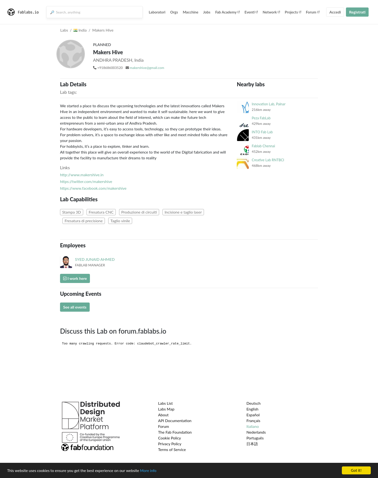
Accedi (335, 12)
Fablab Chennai (263, 146)
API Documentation (175, 420)
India (80, 30)
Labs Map (166, 409)
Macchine (190, 12)
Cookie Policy (169, 438)
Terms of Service (172, 449)
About (163, 414)
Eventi (251, 12)
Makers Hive (103, 30)
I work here (75, 278)
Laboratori (157, 12)
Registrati (357, 12)
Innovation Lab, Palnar (268, 104)
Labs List (165, 403)
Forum (312, 12)
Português (254, 438)
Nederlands (256, 432)
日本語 (252, 443)
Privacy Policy (170, 443)
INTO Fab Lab (262, 132)
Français (253, 420)
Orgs (174, 12)
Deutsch (253, 403)
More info (148, 470)
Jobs (206, 12)
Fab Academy (227, 12)
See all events (75, 307)
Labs (64, 30)
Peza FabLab (261, 118)
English (252, 409)
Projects (293, 12)
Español (253, 414)
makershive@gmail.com (147, 68)
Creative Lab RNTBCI (268, 160)
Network (271, 12)
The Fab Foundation (175, 432)
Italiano (252, 426)
